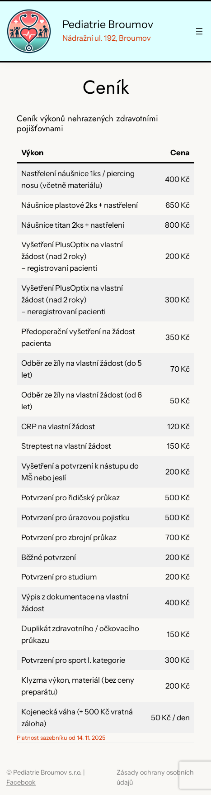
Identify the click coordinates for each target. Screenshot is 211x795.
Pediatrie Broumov (107, 24)
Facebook (21, 782)
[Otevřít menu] (199, 31)
